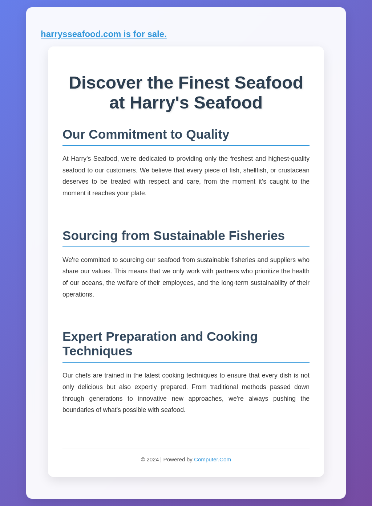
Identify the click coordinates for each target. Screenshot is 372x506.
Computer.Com (212, 459)
